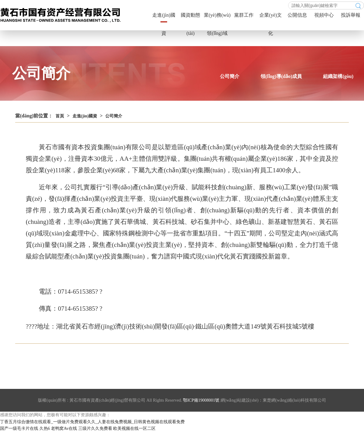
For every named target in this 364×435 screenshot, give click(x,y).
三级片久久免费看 (95, 428)
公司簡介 (229, 76)
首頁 (60, 116)
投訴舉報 (350, 15)
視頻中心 (324, 15)
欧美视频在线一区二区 (134, 428)
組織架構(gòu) (338, 76)
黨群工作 (244, 15)
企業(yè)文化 (270, 18)
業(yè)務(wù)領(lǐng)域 (217, 18)
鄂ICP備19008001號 (201, 400)
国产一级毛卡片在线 (19, 428)
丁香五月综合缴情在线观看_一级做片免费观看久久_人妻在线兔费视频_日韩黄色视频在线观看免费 (92, 422)
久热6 (44, 428)
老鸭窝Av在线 (64, 428)
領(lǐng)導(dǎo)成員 (281, 76)
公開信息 (297, 15)
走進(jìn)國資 (163, 18)
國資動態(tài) (190, 18)
